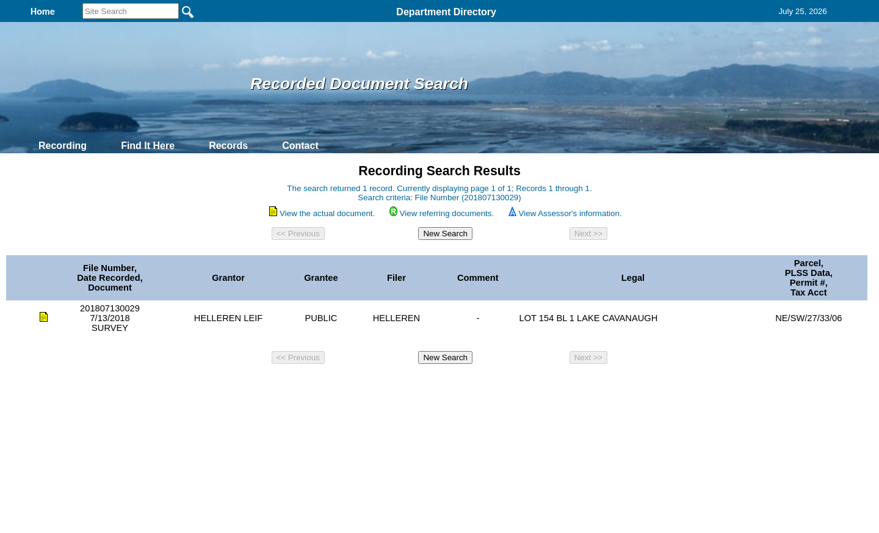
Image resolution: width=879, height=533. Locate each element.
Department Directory (446, 12)
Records (228, 145)
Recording (62, 145)
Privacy (435, 385)
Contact (300, 145)
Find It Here (148, 145)
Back (273, 385)
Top (237, 385)
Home (320, 385)
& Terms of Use (479, 385)
